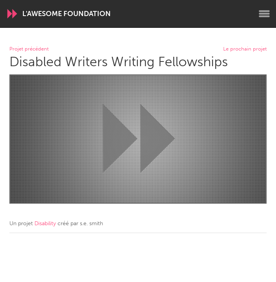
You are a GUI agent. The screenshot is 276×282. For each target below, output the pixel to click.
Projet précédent (29, 49)
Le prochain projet (245, 49)
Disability (45, 223)
